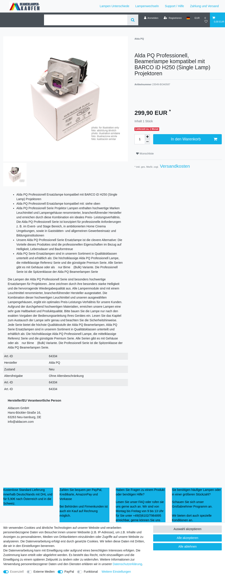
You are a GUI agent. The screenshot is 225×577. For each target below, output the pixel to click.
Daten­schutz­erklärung (127, 564)
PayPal (69, 571)
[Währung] (197, 18)
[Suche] (132, 19)
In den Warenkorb (194, 139)
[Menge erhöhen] (147, 136)
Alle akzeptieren (187, 538)
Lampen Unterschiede (114, 6)
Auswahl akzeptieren (187, 529)
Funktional (91, 571)
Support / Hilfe (174, 6)
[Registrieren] (172, 18)
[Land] (188, 18)
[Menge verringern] (147, 141)
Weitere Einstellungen (116, 571)
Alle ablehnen (187, 546)
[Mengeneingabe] (139, 139)
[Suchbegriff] (85, 19)
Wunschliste (145, 153)
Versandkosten (174, 166)
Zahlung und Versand (204, 6)
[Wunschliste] (206, 20)
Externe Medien (44, 571)
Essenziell (17, 571)
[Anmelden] (151, 18)
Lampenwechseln (147, 6)
